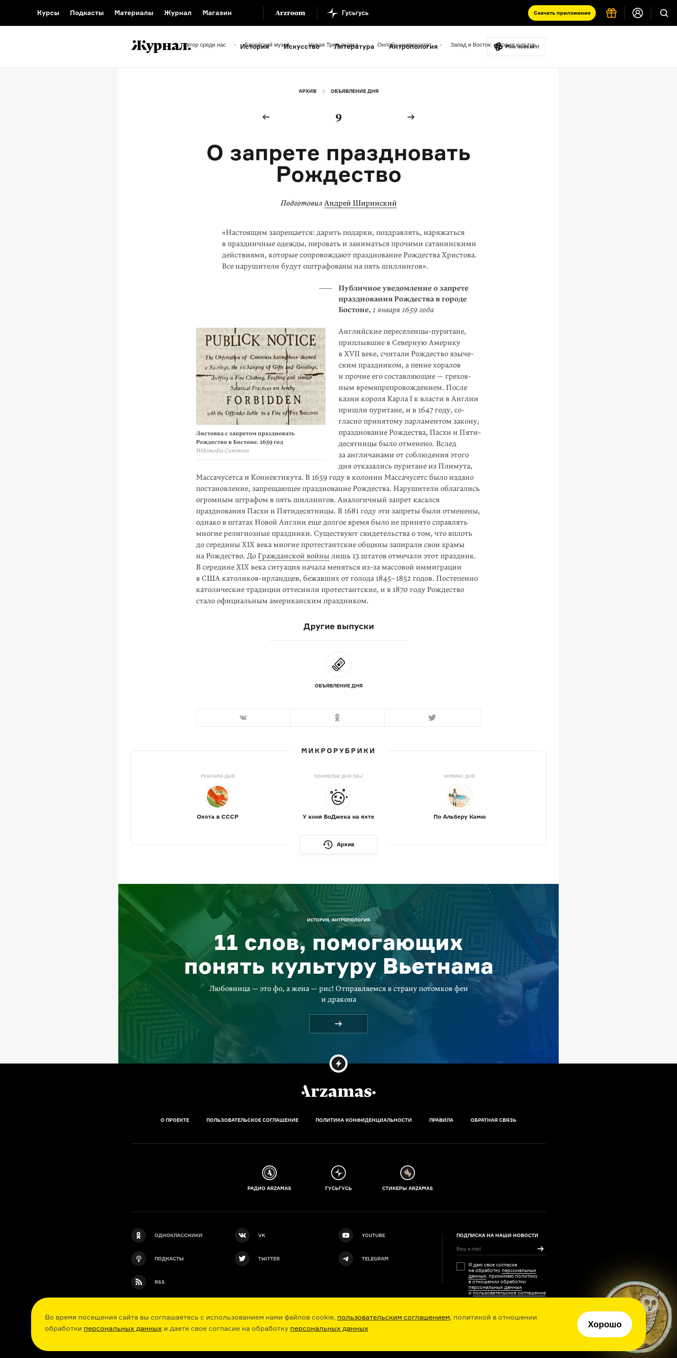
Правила (441, 1120)
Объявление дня (355, 91)
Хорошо (605, 1324)
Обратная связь (493, 1120)
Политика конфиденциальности (364, 1120)
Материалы (133, 13)
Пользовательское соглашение (252, 1120)
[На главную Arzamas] (13, 13)
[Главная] (338, 1091)
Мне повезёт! (522, 47)
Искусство (302, 46)
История (254, 46)
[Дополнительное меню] (247, 13)
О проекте (175, 1120)
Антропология (413, 46)
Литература (354, 46)
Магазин (217, 13)
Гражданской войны (293, 555)
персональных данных (123, 1328)
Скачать (562, 12)
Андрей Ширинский (360, 203)
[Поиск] (664, 13)
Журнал (178, 13)
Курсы (48, 13)
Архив (307, 91)
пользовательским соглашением (393, 1317)
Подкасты (87, 13)
